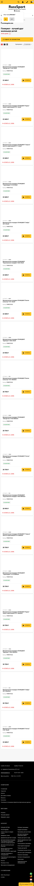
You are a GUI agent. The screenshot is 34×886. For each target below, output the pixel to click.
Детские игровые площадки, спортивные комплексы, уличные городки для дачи (8, 841)
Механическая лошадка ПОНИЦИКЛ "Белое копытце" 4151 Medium (16, 379)
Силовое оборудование (24, 857)
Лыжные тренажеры (23, 854)
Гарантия (3, 791)
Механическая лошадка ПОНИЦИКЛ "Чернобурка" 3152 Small (14, 184)
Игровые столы (5, 862)
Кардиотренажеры (22, 829)
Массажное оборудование (8, 865)
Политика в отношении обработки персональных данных (16, 802)
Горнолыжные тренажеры (24, 843)
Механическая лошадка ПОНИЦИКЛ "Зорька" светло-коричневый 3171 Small (16, 145)
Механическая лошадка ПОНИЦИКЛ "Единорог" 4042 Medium (14, 651)
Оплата (3, 793)
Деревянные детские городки (8, 837)
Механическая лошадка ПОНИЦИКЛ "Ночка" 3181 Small (16, 729)
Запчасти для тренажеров (24, 852)
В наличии (26, 44)
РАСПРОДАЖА (5, 829)
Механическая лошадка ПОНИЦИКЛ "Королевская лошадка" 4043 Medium (14, 495)
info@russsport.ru (5, 772)
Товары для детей (22, 848)
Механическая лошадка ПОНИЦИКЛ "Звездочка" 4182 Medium (14, 417)
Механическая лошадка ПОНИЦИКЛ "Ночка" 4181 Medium (16, 456)
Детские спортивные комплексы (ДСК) (23, 835)
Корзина (3, 812)
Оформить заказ (5, 817)
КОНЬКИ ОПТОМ (5, 827)
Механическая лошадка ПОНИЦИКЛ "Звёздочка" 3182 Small (14, 67)
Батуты (3, 860)
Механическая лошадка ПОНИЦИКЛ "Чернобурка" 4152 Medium (14, 573)
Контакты (3, 800)
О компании (4, 788)
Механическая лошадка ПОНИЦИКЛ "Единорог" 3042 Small (14, 340)
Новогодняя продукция (24, 845)
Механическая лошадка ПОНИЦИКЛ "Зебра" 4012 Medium (16, 690)
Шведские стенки (5, 835)
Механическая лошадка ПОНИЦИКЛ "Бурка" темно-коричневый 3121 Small (16, 106)
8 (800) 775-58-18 (18, 766)
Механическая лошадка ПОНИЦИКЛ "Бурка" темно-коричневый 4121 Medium (16, 612)
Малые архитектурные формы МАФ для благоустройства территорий (8, 850)
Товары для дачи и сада (24, 837)
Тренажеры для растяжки (24, 832)
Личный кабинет (5, 814)
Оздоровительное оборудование (22, 862)
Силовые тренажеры (23, 827)
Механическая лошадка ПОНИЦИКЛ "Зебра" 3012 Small (16, 223)
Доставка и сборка (6, 795)
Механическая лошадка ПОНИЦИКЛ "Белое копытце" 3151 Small (16, 301)
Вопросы (3, 797)
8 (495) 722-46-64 (5, 766)
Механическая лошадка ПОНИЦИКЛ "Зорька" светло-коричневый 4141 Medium (16, 534)
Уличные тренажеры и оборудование (7, 854)
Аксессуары (21, 859)
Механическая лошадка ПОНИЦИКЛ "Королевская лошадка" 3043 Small (14, 262)
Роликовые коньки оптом (24, 850)
